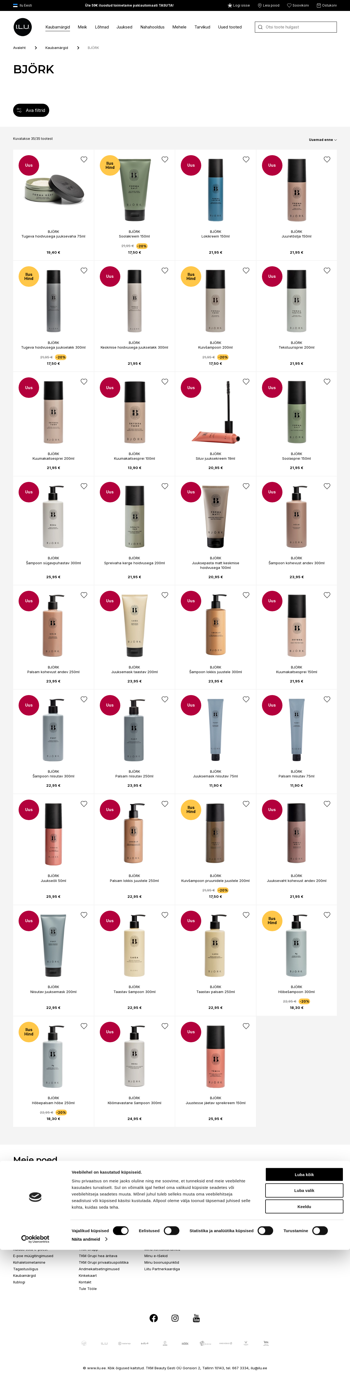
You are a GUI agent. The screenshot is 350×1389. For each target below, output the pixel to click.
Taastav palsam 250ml (215, 991)
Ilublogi (19, 1282)
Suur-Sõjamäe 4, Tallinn (164, 1186)
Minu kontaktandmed (162, 1249)
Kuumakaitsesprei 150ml (296, 672)
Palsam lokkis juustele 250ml (134, 880)
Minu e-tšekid (156, 1256)
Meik (82, 27)
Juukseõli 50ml (53, 880)
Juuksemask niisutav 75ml (215, 776)
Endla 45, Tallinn (27, 1186)
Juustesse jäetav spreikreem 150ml (216, 1103)
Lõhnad (102, 27)
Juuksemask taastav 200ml (134, 672)
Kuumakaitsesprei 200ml (53, 458)
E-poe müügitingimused (33, 1256)
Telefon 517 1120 (158, 1199)
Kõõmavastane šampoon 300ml (134, 1103)
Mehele (179, 27)
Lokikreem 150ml (216, 236)
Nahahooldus (152, 27)
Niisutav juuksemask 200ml (53, 991)
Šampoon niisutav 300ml (53, 776)
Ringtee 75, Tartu (225, 1186)
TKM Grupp (88, 1249)
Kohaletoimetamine (29, 1262)
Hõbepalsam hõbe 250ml (53, 1103)
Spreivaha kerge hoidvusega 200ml (134, 563)
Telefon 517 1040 (27, 1199)
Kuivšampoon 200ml (215, 347)
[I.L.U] (22, 27)
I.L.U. (82, 1242)
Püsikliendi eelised (160, 1242)
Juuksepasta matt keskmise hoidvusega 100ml (215, 565)
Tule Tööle (88, 1288)
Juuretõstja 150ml (296, 236)
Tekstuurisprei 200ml (296, 347)
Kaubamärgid (57, 27)
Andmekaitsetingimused (99, 1269)
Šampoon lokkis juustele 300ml (215, 672)
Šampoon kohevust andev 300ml (297, 563)
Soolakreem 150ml (134, 236)
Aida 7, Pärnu (287, 1186)
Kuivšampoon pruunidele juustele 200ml (215, 880)
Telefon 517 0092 (225, 1199)
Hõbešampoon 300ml (296, 991)
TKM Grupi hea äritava (98, 1256)
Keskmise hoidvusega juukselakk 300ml (134, 347)
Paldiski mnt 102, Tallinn (99, 1186)
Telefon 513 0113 (290, 1199)
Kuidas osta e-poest (30, 1249)
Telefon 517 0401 (93, 1199)
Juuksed (124, 27)
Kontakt (85, 1282)
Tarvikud (202, 27)
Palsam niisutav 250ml (134, 776)
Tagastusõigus (25, 1269)
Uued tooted (230, 27)
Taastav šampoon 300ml (134, 991)
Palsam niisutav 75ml (296, 776)
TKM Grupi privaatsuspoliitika (104, 1262)
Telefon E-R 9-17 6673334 (35, 1242)
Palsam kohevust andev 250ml (53, 672)
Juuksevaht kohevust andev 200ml (296, 880)
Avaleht (19, 47)
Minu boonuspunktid (161, 1262)
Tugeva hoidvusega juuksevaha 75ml (53, 236)
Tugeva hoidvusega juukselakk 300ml (53, 347)
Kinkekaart (88, 1275)
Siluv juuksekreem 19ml (215, 458)
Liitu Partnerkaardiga (162, 1269)
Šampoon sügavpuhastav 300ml (53, 563)
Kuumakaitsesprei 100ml (134, 458)
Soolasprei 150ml (296, 458)
